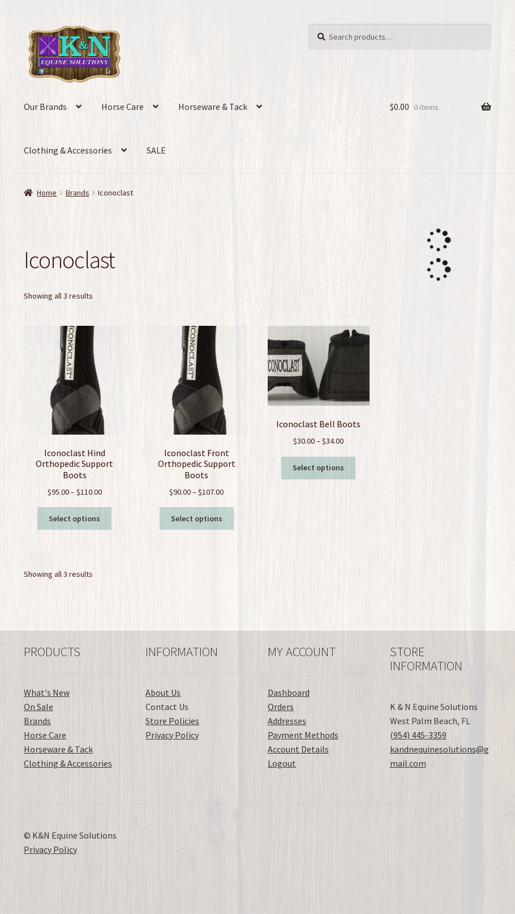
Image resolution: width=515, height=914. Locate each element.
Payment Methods (303, 735)
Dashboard (289, 692)
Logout (282, 763)
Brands (77, 193)
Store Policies (172, 720)
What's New (47, 692)
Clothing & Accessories (68, 150)
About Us (163, 692)
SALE (156, 150)
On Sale (38, 706)
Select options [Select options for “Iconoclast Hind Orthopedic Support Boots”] (74, 518)
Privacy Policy (172, 735)
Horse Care (122, 106)
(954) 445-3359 (418, 735)
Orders (281, 706)
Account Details (298, 749)
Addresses (287, 720)
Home (47, 193)
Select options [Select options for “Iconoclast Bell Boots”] (318, 467)
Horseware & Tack (212, 106)
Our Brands (45, 106)
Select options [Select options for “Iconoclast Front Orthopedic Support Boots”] (196, 518)
